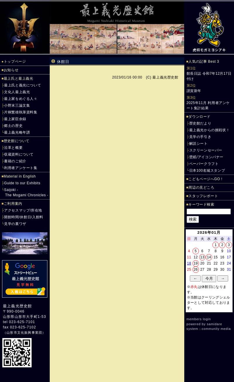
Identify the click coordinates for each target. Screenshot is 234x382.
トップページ (15, 61)
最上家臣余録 (15, 119)
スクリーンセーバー (205, 150)
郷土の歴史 (13, 126)
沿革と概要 (13, 148)
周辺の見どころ (201, 187)
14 (209, 257)
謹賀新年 (194, 91)
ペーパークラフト (204, 164)
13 (202, 257)
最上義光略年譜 (17, 132)
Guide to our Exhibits (22, 183)
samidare (214, 324)
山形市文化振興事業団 (24, 332)
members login (199, 319)
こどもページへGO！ (206, 179)
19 (196, 263)
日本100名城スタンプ (207, 170)
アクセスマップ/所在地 (23, 210)
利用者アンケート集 (20, 168)
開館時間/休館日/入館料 (23, 217)
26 (196, 269)
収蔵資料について (19, 154)
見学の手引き (200, 137)
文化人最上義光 (17, 92)
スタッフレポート (203, 196)
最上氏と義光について (22, 85)
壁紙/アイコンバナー (206, 157)
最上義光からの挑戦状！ (209, 130)
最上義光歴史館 (17, 306)
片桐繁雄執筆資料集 (20, 112)
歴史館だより (200, 123)
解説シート (198, 143)
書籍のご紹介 (15, 161)
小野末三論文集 (17, 105)
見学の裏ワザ (15, 224)
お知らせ (11, 70)
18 (189, 263)
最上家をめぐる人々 (20, 99)
